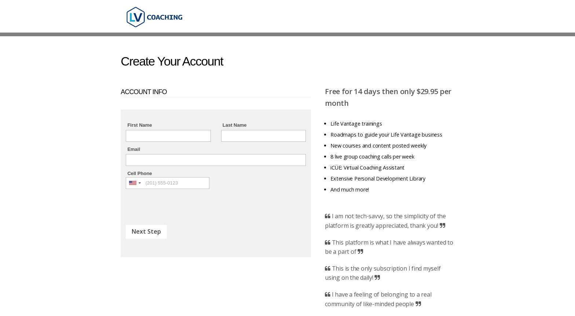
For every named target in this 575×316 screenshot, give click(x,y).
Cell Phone (139, 173)
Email (133, 149)
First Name (139, 125)
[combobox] (134, 183)
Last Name (235, 125)
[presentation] (181, 203)
